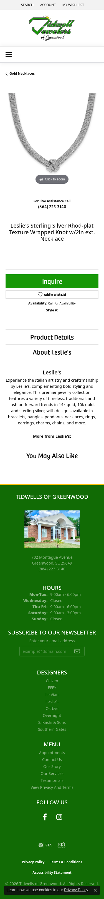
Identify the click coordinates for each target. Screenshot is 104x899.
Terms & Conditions (66, 862)
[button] (27, 5)
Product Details (52, 336)
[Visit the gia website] (45, 845)
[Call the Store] (52, 568)
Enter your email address (52, 640)
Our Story (52, 766)
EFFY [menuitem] (52, 687)
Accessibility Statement (51, 872)
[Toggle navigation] (9, 54)
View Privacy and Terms (52, 787)
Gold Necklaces (22, 73)
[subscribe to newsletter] (77, 651)
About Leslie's (52, 351)
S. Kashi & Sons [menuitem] (52, 722)
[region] (52, 139)
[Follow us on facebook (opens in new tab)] (45, 817)
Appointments (52, 752)
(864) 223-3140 (52, 206)
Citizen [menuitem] (52, 680)
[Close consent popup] (95, 890)
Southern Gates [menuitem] (52, 729)
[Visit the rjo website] (61, 845)
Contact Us (52, 759)
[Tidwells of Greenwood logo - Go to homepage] (52, 28)
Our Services (51, 773)
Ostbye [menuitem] (51, 708)
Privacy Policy (33, 862)
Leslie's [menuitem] (51, 701)
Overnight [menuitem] (52, 715)
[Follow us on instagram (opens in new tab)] (59, 817)
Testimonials (51, 780)
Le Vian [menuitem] (52, 694)
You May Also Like (52, 455)
